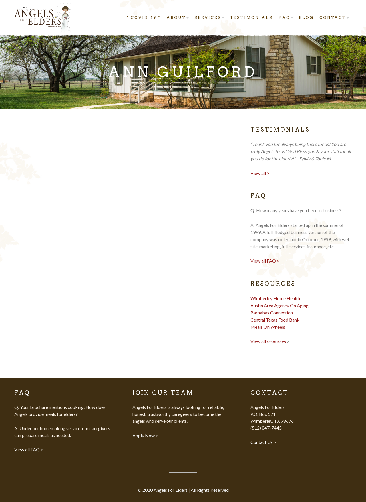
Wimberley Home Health (275, 298)
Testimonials (251, 17)
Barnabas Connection (271, 312)
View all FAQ (27, 449)
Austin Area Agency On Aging (279, 305)
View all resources (268, 341)
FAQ (284, 17)
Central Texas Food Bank (274, 319)
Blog (306, 17)
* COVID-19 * (144, 17)
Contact (332, 17)
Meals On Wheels (267, 327)
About (176, 17)
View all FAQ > (264, 260)
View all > (259, 173)
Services (207, 17)
